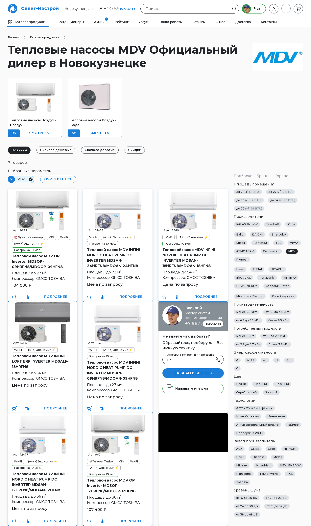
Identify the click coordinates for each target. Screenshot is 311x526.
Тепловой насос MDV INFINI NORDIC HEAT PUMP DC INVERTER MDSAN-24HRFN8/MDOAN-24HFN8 (113, 258)
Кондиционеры (71, 22)
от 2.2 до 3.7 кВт (248, 344)
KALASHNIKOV (247, 224)
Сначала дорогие (100, 150)
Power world (269, 474)
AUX (239, 449)
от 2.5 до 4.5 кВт (277, 312)
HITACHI (277, 269)
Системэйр (271, 251)
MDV (291, 251)
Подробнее (55, 297)
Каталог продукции (28, 22)
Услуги (144, 22)
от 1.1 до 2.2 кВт (274, 336)
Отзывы (199, 22)
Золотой (271, 392)
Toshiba (242, 482)
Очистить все (58, 179)
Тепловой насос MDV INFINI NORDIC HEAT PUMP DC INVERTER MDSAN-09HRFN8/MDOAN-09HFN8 (113, 370)
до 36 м (248, 200)
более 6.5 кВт (278, 320)
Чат (251, 8)
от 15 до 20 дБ (246, 498)
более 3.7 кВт (279, 344)
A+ (265, 360)
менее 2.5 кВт (246, 312)
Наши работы (171, 22)
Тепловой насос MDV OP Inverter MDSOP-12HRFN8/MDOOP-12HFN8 (111, 485)
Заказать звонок (193, 373)
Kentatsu (260, 243)
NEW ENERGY (246, 286)
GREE (255, 449)
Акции (101, 20)
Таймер (293, 425)
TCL (278, 243)
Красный (282, 384)
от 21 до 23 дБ (276, 498)
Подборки (243, 176)
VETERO (289, 277)
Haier (240, 269)
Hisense (259, 457)
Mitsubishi (263, 465)
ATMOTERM (245, 251)
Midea (240, 243)
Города (281, 176)
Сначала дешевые (56, 150)
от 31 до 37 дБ (277, 506)
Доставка (243, 22)
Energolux (279, 234)
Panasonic (267, 277)
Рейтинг (122, 22)
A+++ (250, 360)
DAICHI (257, 234)
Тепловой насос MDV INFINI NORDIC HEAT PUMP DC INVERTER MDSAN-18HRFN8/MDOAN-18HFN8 (188, 258)
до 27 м (280, 192)
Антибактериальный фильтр (257, 425)
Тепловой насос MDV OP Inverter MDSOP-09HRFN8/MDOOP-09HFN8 (37, 261)
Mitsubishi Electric (249, 296)
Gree (271, 449)
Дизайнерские (283, 296)
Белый (241, 384)
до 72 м (249, 208)
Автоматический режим (254, 408)
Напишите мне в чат (188, 388)
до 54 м (282, 200)
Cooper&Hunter (277, 286)
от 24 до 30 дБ (247, 506)
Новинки (19, 150)
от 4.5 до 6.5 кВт (248, 320)
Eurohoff (272, 224)
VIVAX (294, 243)
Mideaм (241, 465)
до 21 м (248, 192)
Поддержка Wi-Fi (249, 433)
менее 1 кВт (245, 336)
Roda (291, 224)
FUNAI (257, 269)
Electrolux (243, 277)
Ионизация (276, 416)
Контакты (269, 22)
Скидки (135, 150)
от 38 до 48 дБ (247, 514)
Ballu (239, 234)
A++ (289, 360)
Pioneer (242, 259)
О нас (220, 22)
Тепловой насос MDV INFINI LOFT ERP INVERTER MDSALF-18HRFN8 (40, 361)
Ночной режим (247, 416)
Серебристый (246, 392)
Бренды (263, 176)
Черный (261, 384)
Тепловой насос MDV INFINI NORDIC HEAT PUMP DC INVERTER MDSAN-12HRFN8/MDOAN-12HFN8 (38, 482)
